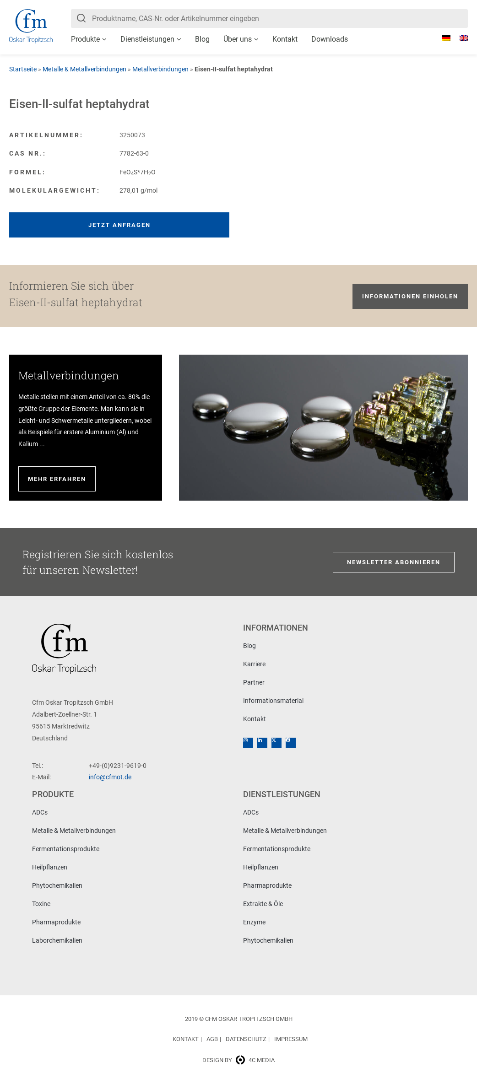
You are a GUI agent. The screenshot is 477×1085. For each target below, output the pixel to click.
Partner (254, 682)
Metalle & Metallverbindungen (84, 69)
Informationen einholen (410, 296)
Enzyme (254, 922)
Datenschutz (246, 1039)
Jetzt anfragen (119, 224)
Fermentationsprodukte (65, 849)
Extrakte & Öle (263, 903)
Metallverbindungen (160, 69)
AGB (212, 1039)
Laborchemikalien (57, 940)
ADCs (40, 812)
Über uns (237, 39)
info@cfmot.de (110, 777)
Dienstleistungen (147, 39)
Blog (202, 39)
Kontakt (285, 39)
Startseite (23, 69)
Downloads (329, 39)
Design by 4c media (238, 1060)
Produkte (85, 39)
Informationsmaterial (273, 700)
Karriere (254, 664)
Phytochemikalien (57, 885)
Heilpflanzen (49, 867)
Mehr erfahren (57, 478)
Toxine (41, 903)
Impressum (291, 1039)
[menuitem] (441, 38)
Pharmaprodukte (56, 922)
